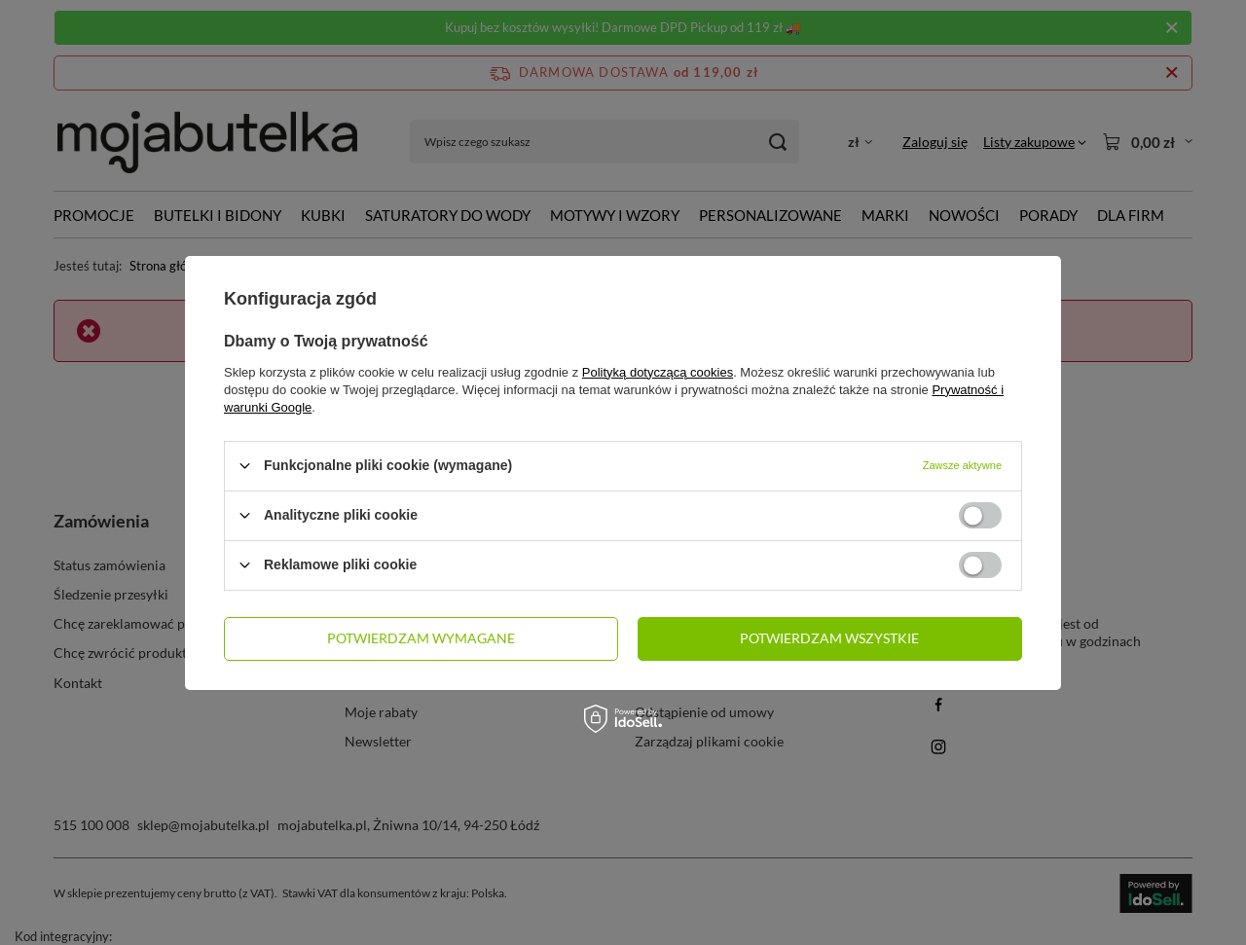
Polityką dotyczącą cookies (657, 371)
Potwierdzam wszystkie (829, 638)
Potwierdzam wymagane (421, 638)
